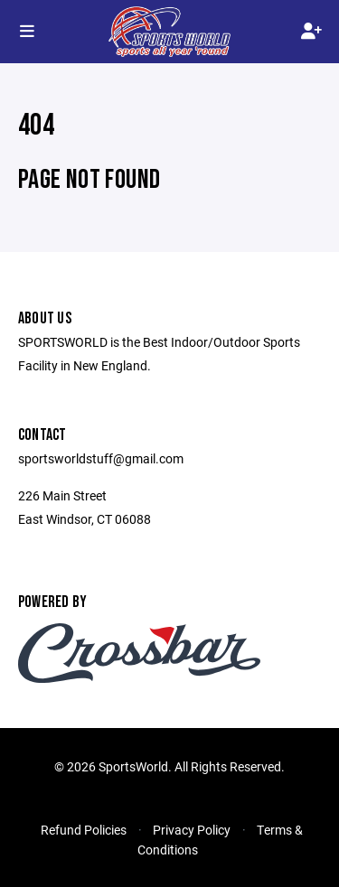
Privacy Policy (192, 829)
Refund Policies (84, 829)
